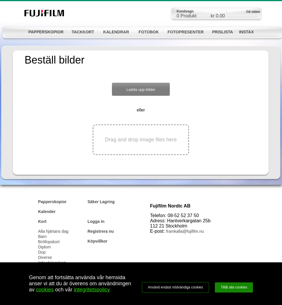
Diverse (45, 257)
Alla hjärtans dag (53, 231)
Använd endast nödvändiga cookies (175, 287)
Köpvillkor (97, 241)
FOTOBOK (149, 32)
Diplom (44, 247)
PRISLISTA (222, 32)
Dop (42, 252)
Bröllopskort (49, 241)
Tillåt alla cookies (234, 287)
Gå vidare (253, 11)
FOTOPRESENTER (185, 32)
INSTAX (246, 32)
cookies (45, 290)
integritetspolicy (92, 290)
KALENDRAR (116, 32)
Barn (42, 236)
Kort (42, 221)
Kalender (47, 211)
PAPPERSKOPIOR (45, 32)
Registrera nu (101, 231)
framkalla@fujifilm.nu (185, 231)
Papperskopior (52, 201)
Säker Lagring (101, 201)
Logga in (96, 221)
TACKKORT (83, 32)
